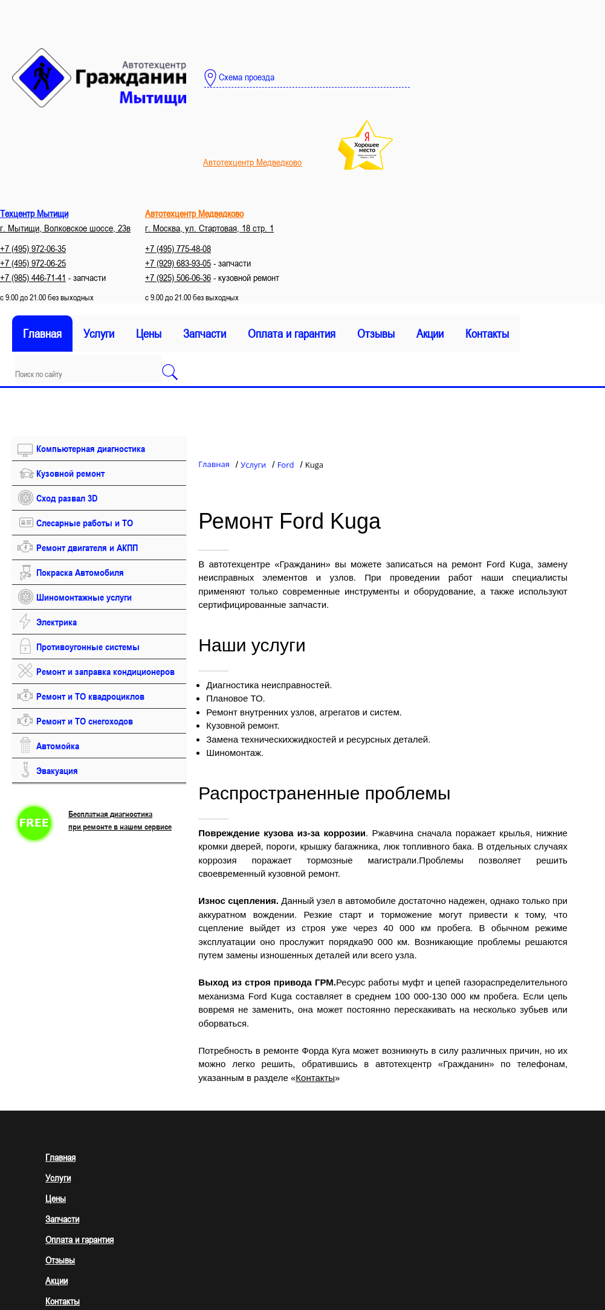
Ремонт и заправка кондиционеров (105, 671)
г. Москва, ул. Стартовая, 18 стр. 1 (209, 228)
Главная (42, 333)
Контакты (487, 333)
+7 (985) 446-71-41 (33, 277)
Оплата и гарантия (291, 333)
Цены (148, 333)
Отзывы (376, 333)
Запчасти (204, 333)
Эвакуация (57, 770)
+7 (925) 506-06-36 (178, 277)
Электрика (56, 622)
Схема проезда (239, 78)
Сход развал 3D (66, 498)
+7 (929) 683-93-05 (178, 263)
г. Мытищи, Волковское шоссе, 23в (65, 228)
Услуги (98, 333)
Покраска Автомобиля (80, 572)
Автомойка (57, 746)
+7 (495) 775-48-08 (178, 248)
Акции (430, 333)
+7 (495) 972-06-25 (33, 263)
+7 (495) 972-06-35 (33, 248)
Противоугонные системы (88, 646)
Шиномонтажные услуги (84, 597)
